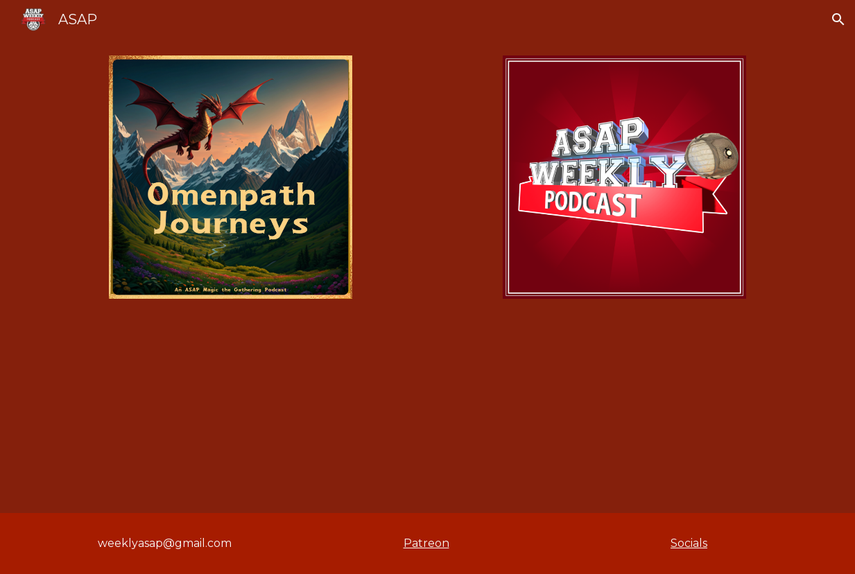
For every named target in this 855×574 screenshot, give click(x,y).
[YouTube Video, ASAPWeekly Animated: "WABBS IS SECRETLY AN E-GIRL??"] (427, 414)
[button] (838, 19)
